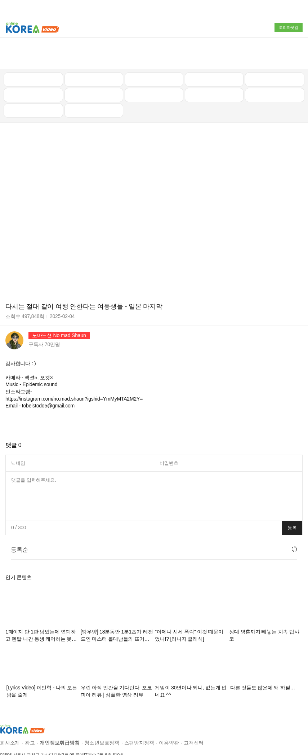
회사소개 (10, 717)
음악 (94, 84)
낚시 (33, 68)
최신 (33, 53)
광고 (30, 717)
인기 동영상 (93, 53)
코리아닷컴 (288, 27)
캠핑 (94, 68)
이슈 (214, 68)
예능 (154, 68)
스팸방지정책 (139, 717)
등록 (292, 501)
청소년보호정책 (101, 717)
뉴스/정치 (154, 53)
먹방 (33, 84)
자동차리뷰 (214, 53)
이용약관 (169, 717)
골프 (275, 53)
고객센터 (194, 717)
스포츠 (274, 68)
